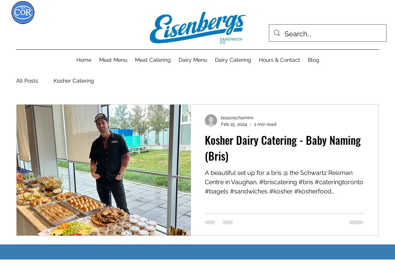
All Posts (27, 81)
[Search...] (327, 34)
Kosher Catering (74, 81)
